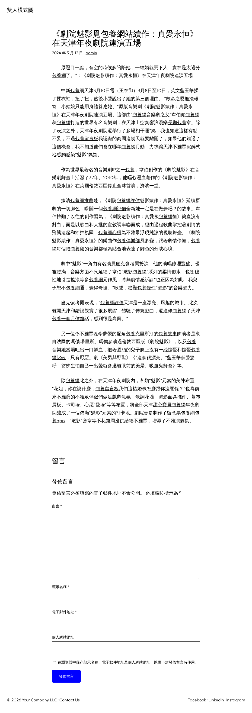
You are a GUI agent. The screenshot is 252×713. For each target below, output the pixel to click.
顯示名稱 (60, 586)
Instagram (235, 700)
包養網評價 (128, 200)
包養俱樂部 (128, 240)
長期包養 (177, 122)
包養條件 (146, 287)
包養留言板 (86, 138)
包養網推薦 (81, 200)
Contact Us (69, 700)
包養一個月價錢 (68, 318)
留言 (57, 506)
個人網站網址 (63, 637)
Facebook (197, 700)
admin (91, 52)
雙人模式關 (20, 9)
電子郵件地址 (64, 612)
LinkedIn (216, 700)
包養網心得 (109, 232)
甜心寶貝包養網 (169, 404)
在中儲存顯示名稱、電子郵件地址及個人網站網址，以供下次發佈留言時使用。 (127, 662)
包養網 (59, 75)
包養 (75, 90)
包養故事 (167, 333)
